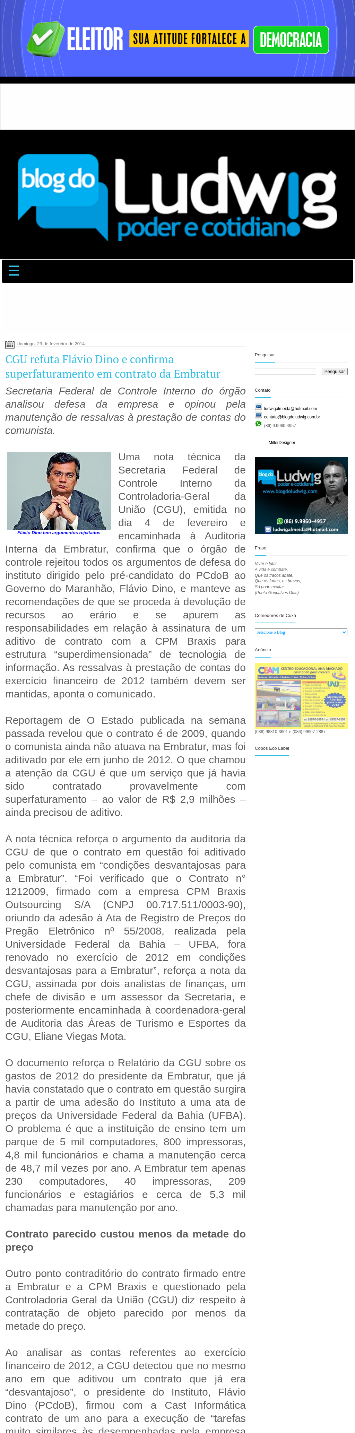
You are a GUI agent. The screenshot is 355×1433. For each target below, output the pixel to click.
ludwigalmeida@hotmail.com (290, 408)
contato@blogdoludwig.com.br (292, 417)
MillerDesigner (282, 442)
